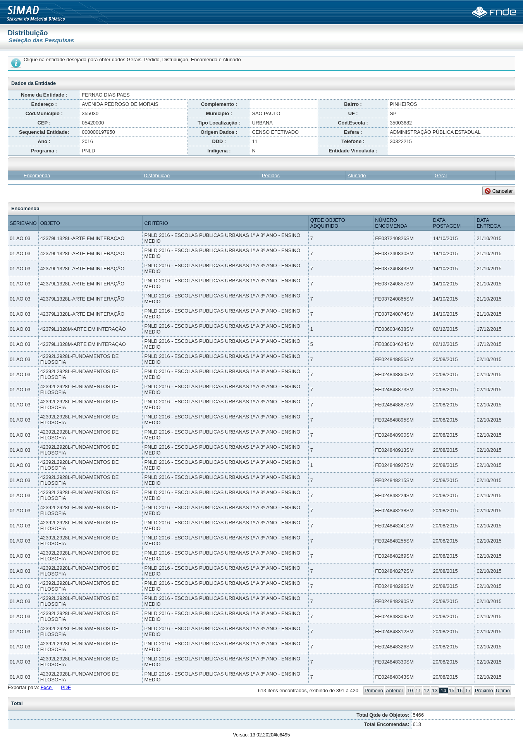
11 (418, 690)
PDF (66, 687)
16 (460, 690)
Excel (47, 687)
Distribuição (157, 175)
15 (451, 690)
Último (503, 690)
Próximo (484, 690)
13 (434, 690)
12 (426, 690)
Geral (441, 175)
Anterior (394, 690)
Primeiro (374, 690)
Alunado (357, 175)
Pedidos (271, 175)
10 (410, 690)
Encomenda (37, 175)
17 (468, 690)
